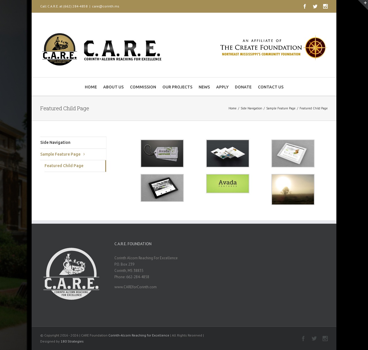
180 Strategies (72, 341)
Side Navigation (55, 142)
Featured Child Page (64, 165)
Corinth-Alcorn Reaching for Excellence (138, 335)
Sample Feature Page (60, 154)
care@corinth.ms (105, 6)
